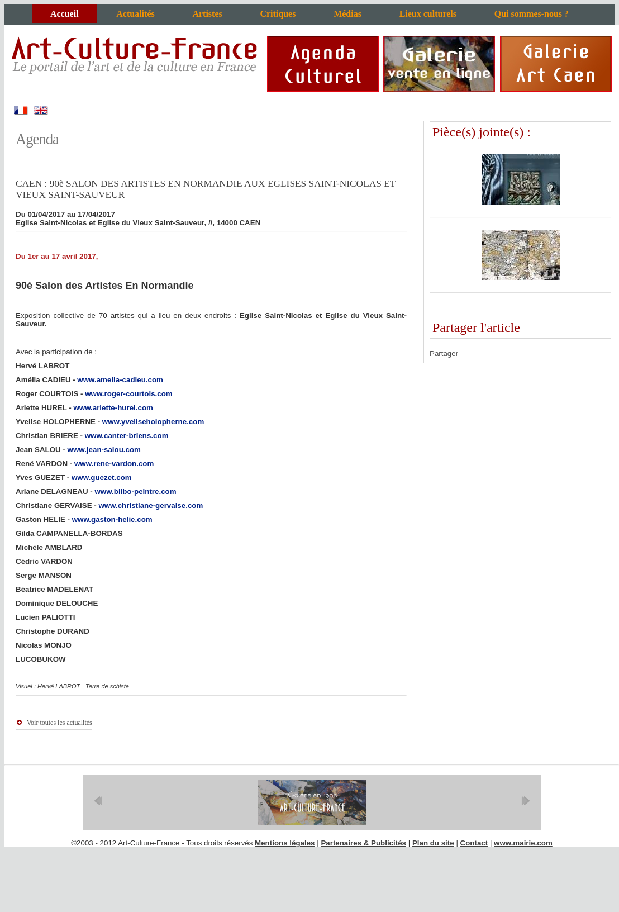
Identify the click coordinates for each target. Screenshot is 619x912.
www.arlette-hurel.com (113, 407)
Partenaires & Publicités (363, 843)
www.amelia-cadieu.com (120, 380)
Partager (444, 353)
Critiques (278, 13)
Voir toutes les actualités (59, 722)
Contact (474, 843)
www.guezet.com (102, 477)
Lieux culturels (427, 13)
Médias (347, 13)
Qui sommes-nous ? (531, 13)
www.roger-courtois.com (129, 394)
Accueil (64, 13)
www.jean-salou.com (104, 449)
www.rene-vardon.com (114, 463)
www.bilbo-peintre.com (135, 491)
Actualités (135, 13)
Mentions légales (285, 843)
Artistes (207, 13)
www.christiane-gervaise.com (150, 505)
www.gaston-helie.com (112, 519)
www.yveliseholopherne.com (153, 421)
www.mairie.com (523, 843)
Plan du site (433, 843)
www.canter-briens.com (127, 435)
